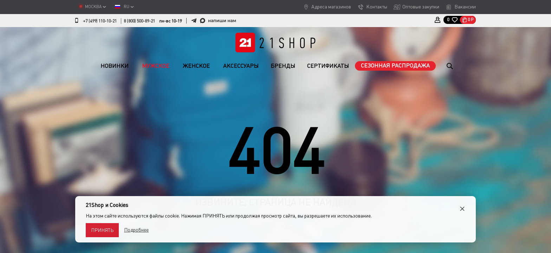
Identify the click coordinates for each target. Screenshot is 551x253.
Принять (102, 230)
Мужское (155, 66)
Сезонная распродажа (395, 65)
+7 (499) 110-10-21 (100, 21)
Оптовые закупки (420, 6)
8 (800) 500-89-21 (139, 21)
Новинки (115, 66)
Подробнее (136, 230)
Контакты (376, 6)
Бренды (283, 66)
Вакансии (465, 6)
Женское (196, 66)
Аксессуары (241, 66)
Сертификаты (328, 66)
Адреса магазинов (331, 6)
